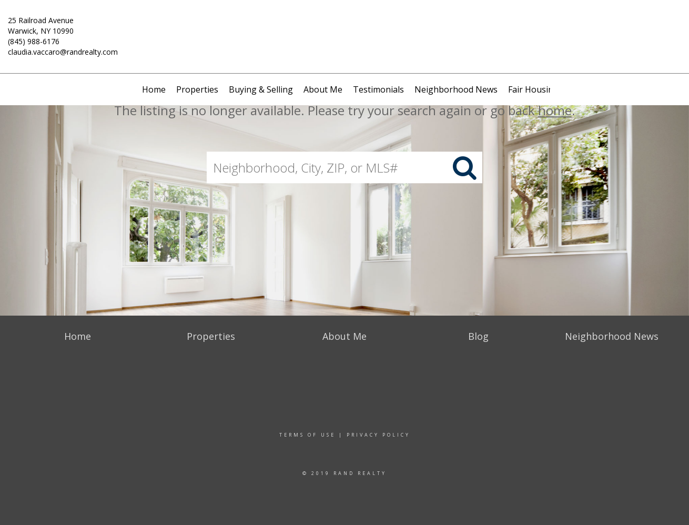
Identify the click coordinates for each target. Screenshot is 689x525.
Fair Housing (533, 89)
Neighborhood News (456, 89)
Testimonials (378, 89)
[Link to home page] (345, 28)
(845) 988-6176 (33, 41)
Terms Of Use (307, 434)
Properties (197, 89)
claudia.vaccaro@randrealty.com (63, 52)
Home (154, 89)
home (555, 110)
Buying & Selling (261, 89)
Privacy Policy (378, 434)
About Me (322, 89)
